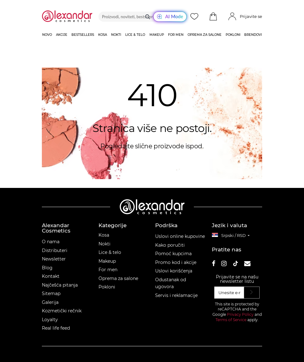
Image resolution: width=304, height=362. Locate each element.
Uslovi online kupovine (180, 236)
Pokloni (107, 287)
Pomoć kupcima (173, 253)
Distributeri (54, 250)
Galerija (50, 302)
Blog (47, 268)
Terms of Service (231, 319)
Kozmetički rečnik (62, 311)
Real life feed (56, 328)
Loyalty (50, 319)
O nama (50, 241)
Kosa (104, 235)
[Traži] (147, 17)
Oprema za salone (118, 278)
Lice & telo (110, 252)
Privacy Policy (240, 314)
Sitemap (51, 293)
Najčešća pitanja (60, 285)
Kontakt (50, 276)
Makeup (107, 261)
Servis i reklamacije (176, 295)
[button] (213, 16)
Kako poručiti (170, 245)
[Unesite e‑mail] (229, 293)
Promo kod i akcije (175, 262)
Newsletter (54, 259)
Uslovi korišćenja (173, 271)
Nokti (104, 244)
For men (108, 269)
